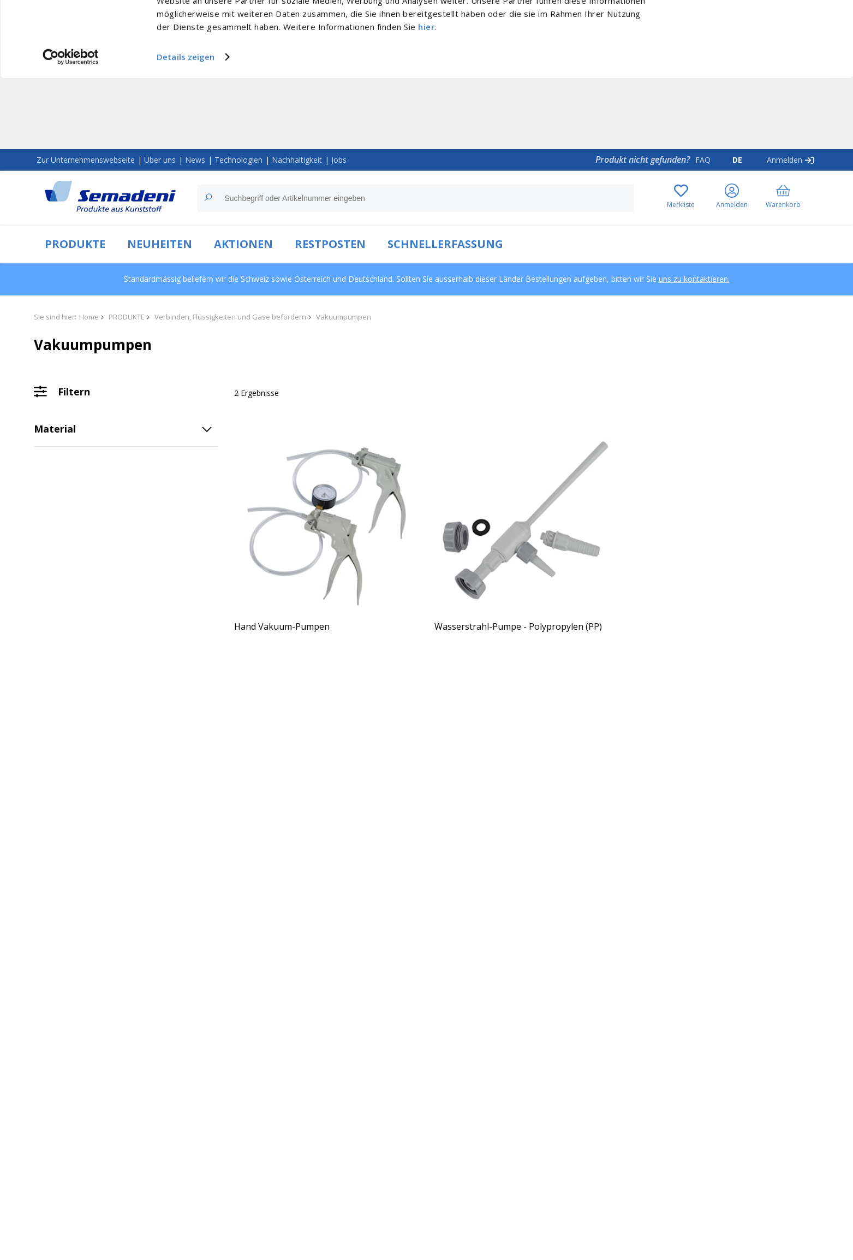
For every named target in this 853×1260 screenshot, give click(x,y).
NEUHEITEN (159, 243)
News (195, 160)
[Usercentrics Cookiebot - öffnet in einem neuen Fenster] (70, 128)
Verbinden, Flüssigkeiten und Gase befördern (230, 317)
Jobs (339, 160)
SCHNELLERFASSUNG (445, 243)
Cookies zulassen (761, 20)
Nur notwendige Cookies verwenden (762, 42)
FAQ (703, 160)
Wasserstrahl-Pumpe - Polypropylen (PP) (518, 626)
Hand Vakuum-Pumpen (282, 626)
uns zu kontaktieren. (694, 279)
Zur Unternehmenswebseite (86, 160)
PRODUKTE (75, 243)
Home (89, 317)
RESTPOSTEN (330, 243)
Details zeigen (185, 127)
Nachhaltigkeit (297, 160)
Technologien (238, 160)
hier (426, 97)
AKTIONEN (243, 243)
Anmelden (784, 160)
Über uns (160, 160)
